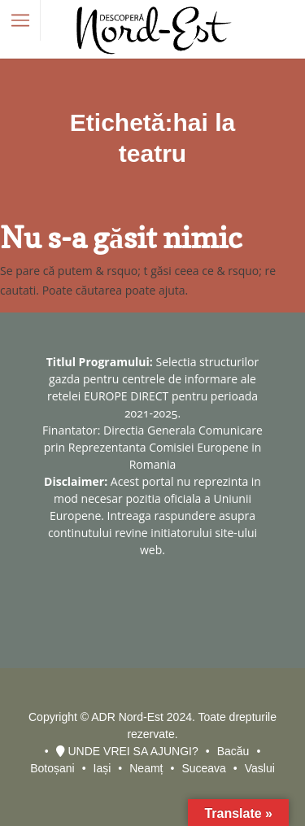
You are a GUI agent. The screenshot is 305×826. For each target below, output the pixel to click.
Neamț (146, 768)
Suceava (203, 768)
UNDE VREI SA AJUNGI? (127, 751)
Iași (102, 768)
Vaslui (260, 768)
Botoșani (52, 768)
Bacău (233, 751)
